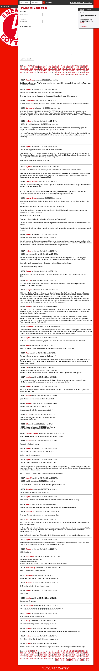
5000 (27, 72)
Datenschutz (66, 667)
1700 (77, 67)
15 (58, 65)
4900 (22, 72)
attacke (28, 377)
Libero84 (29, 478)
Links (90, 2)
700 (33, 67)
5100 (31, 72)
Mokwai (28, 271)
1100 (49, 67)
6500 (62, 74)
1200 (54, 67)
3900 (44, 71)
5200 (36, 72)
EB (27, 368)
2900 (64, 69)
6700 (72, 74)
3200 (78, 69)
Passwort (23, 19)
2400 (41, 69)
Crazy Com (30, 80)
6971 (87, 74)
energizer (29, 290)
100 (79, 65)
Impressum (57, 667)
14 (55, 65)
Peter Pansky (30, 568)
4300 (63, 71)
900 (40, 67)
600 (29, 67)
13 (52, 65)
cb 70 (28, 414)
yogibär (28, 89)
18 (67, 65)
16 (61, 65)
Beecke (28, 306)
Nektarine (29, 489)
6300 (87, 72)
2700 (55, 69)
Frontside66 (30, 512)
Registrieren (81, 2)
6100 (78, 72)
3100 (73, 69)
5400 (45, 72)
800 (36, 67)
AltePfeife (29, 606)
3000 (69, 69)
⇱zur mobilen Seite (47, 667)
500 (25, 67)
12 (49, 65)
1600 (72, 67)
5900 (69, 72)
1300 (58, 67)
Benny (28, 621)
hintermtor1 (30, 327)
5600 (55, 72)
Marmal (82, 22)
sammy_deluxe (31, 181)
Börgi (28, 345)
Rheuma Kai (30, 108)
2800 (59, 69)
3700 (35, 71)
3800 (40, 71)
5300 (41, 72)
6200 (83, 72)
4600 (77, 71)
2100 (27, 69)
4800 (86, 71)
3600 (30, 71)
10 (43, 65)
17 (64, 65)
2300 (36, 69)
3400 (87, 69)
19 (70, 65)
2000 (22, 69)
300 (87, 65)
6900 (81, 74)
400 (21, 67)
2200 (31, 69)
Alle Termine (83, 26)
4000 (49, 71)
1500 (68, 67)
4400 (68, 71)
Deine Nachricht (25, 27)
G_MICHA (29, 167)
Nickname (23, 12)
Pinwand (73, 2)
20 (73, 65)
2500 (45, 69)
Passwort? (49, 2)
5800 (64, 72)
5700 (59, 72)
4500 (72, 71)
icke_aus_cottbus (32, 433)
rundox (28, 280)
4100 (54, 71)
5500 (50, 72)
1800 (82, 67)
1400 (63, 67)
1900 (86, 67)
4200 (58, 71)
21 (76, 65)
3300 (83, 69)
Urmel (28, 353)
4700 (82, 71)
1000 (44, 67)
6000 (73, 72)
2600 (50, 69)
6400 (58, 74)
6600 (67, 74)
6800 (76, 74)
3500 (26, 71)
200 (83, 65)
